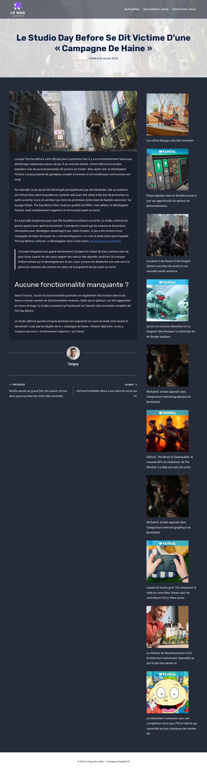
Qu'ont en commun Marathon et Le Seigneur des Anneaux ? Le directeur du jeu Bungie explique (171, 331)
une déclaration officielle (105, 241)
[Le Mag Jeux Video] (17, 9)
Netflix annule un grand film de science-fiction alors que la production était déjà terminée (40, 390)
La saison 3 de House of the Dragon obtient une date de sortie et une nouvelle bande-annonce (169, 266)
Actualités (132, 9)
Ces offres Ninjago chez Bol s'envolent (170, 140)
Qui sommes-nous (155, 9)
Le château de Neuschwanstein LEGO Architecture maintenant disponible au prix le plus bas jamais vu (170, 658)
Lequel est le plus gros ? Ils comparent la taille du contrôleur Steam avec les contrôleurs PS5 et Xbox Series (171, 592)
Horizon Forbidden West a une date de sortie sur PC (106, 390)
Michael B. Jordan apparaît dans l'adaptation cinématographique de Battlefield (169, 397)
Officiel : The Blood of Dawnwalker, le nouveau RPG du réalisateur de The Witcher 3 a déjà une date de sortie (170, 462)
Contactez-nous (184, 9)
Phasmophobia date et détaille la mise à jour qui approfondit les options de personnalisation (171, 200)
